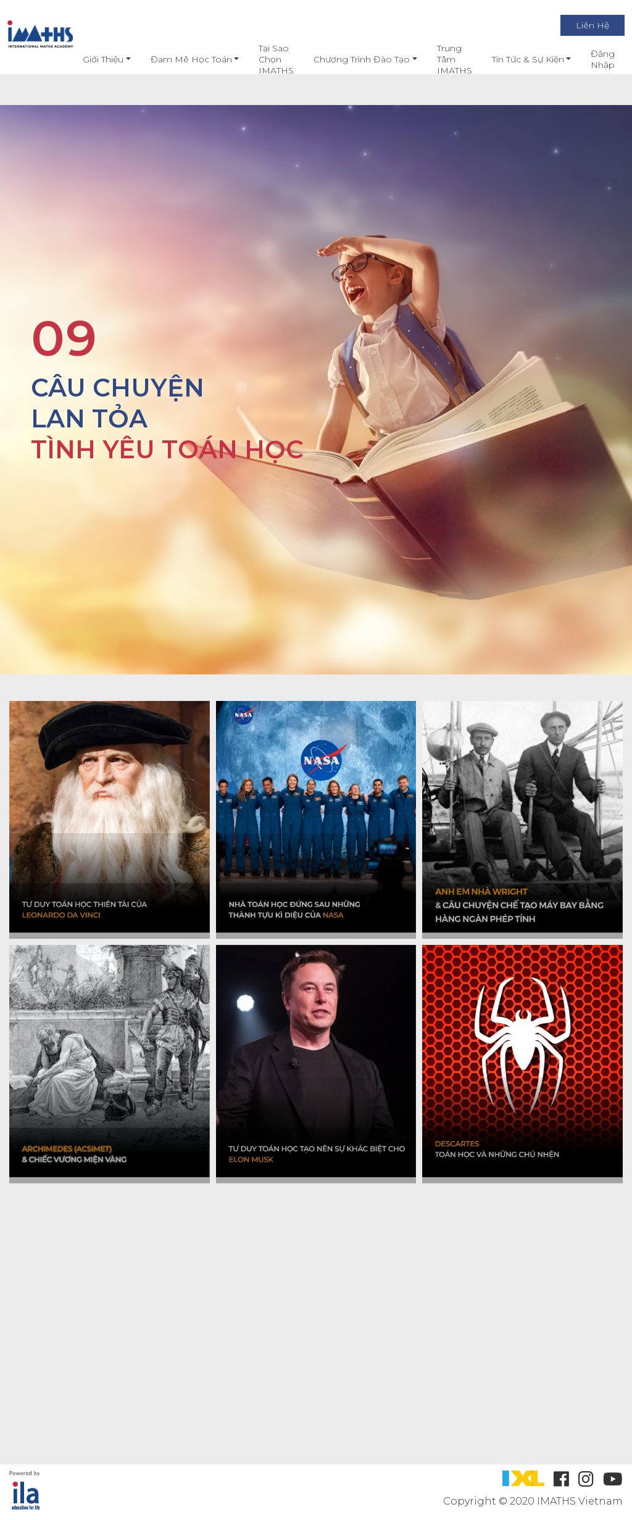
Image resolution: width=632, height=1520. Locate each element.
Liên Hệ (581, 25)
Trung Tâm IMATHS (442, 59)
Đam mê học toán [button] (179, 59)
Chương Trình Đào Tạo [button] (350, 59)
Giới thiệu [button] (92, 59)
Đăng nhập (592, 59)
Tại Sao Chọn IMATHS (265, 59)
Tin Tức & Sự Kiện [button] (516, 59)
